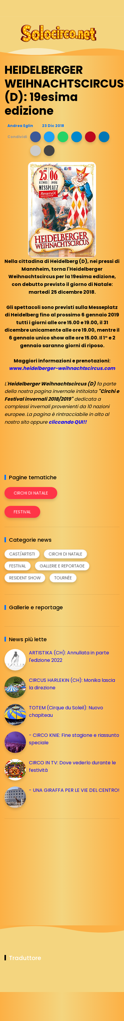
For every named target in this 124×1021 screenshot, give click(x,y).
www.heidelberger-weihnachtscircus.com (62, 368)
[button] (35, 136)
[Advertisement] (49, 865)
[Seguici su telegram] (95, 8)
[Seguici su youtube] (116, 8)
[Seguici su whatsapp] (105, 8)
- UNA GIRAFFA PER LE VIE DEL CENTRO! (74, 790)
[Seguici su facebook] (74, 8)
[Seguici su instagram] (84, 8)
